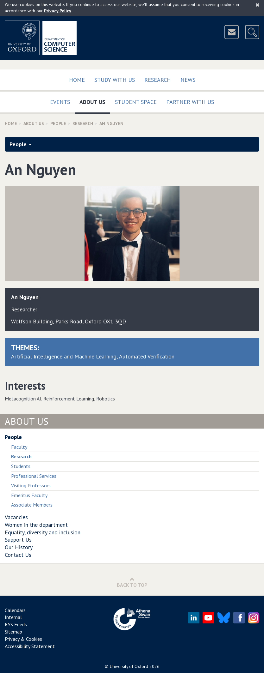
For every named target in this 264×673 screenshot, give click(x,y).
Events (60, 101)
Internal (13, 617)
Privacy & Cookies (23, 639)
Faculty (19, 447)
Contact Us (18, 554)
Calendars (15, 610)
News (187, 79)
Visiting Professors (31, 485)
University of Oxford (129, 666)
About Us (94, 100)
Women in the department (36, 524)
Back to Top (132, 582)
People (58, 123)
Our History (19, 547)
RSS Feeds (16, 624)
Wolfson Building (32, 321)
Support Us (18, 539)
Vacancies (16, 517)
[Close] (257, 5)
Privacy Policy (57, 11)
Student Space (136, 101)
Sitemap (13, 631)
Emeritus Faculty (29, 495)
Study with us (114, 79)
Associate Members (32, 505)
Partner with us (190, 101)
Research (157, 79)
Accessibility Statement (30, 646)
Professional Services (33, 476)
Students (20, 466)
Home (77, 79)
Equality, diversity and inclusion (42, 532)
